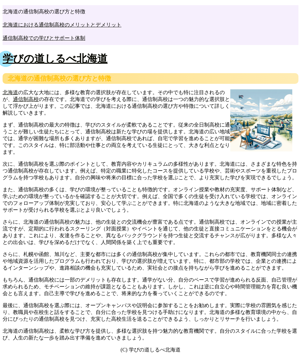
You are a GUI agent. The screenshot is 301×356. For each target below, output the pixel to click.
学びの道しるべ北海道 (55, 58)
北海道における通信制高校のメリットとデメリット (62, 25)
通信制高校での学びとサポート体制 (44, 38)
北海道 (10, 92)
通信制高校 (26, 99)
